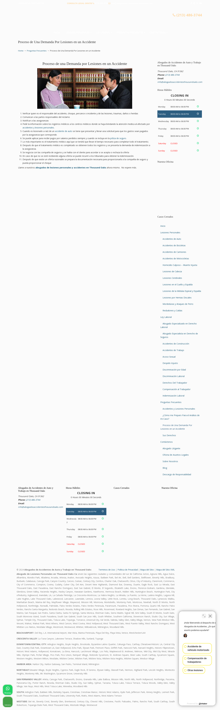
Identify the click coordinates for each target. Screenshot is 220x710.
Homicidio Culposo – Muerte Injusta (180, 265)
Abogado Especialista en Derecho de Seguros (179, 335)
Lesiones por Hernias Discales (177, 297)
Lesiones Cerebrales (172, 278)
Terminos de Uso (107, 569)
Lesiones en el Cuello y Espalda (178, 284)
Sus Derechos (169, 435)
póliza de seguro (118, 138)
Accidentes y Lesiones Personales (179, 408)
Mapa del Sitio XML (165, 569)
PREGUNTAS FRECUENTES (31, 3)
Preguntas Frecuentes (37, 50)
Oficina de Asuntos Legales (176, 454)
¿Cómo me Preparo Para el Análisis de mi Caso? (180, 417)
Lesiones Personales (170, 232)
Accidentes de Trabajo (173, 350)
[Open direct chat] (204, 615)
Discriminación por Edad (174, 369)
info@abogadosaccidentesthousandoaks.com (132, 3)
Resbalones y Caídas (172, 310)
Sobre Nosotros (170, 461)
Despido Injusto (170, 363)
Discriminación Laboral (174, 376)
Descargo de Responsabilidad (177, 474)
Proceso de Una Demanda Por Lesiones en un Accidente (176, 427)
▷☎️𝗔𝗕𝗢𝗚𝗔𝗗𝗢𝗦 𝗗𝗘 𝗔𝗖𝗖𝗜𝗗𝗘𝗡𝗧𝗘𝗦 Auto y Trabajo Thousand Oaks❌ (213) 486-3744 (110, 18)
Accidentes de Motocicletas (176, 258)
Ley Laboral (166, 317)
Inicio (162, 226)
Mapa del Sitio (147, 569)
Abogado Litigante (171, 448)
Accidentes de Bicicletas (174, 245)
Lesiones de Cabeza (172, 271)
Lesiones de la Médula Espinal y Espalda (182, 291)
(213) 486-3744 (101, 3)
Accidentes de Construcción (176, 343)
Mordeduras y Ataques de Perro (178, 304)
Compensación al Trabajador (176, 389)
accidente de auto (63, 131)
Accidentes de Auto (172, 238)
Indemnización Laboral (173, 395)
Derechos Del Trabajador (175, 382)
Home (20, 50)
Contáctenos (166, 441)
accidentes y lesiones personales (38, 127)
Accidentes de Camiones (174, 252)
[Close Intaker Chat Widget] (210, 615)
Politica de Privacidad (127, 569)
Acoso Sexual (169, 356)
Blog (165, 467)
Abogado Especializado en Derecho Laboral (178, 325)
